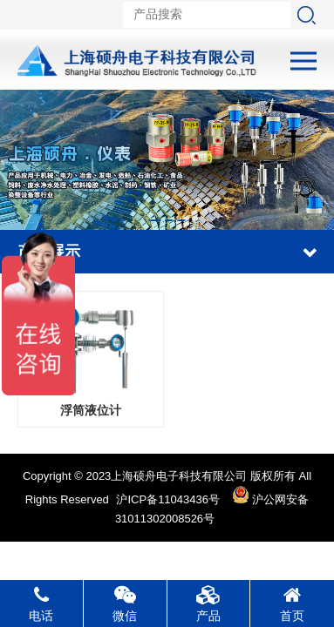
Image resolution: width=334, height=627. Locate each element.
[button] (154, 220)
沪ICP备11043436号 (168, 499)
